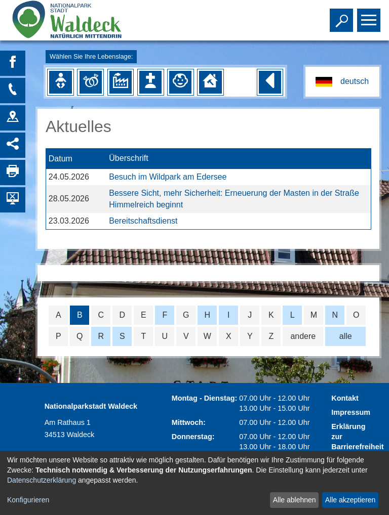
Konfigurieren (28, 500)
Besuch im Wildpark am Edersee (167, 177)
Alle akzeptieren (350, 500)
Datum (60, 158)
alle (345, 336)
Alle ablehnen (294, 500)
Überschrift (128, 158)
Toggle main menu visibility (370, 16)
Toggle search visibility (343, 16)
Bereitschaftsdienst (143, 221)
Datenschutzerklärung (41, 480)
